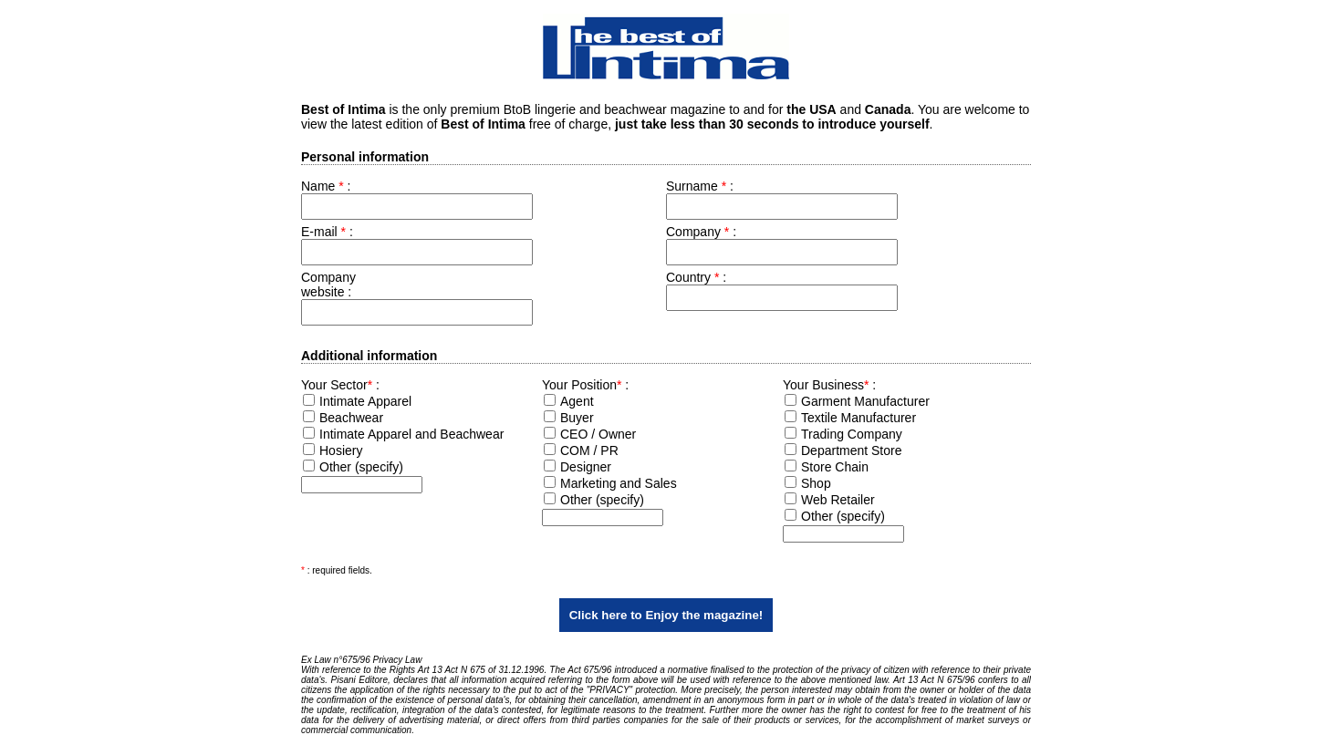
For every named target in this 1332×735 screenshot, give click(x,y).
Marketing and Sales (618, 483)
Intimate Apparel (365, 401)
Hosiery (340, 450)
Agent (577, 401)
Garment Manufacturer (865, 401)
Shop (816, 483)
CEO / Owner (598, 434)
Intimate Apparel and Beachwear (411, 434)
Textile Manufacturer (858, 417)
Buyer (577, 417)
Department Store (851, 450)
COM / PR (589, 450)
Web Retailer (838, 499)
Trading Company (851, 434)
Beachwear (351, 417)
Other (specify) (361, 467)
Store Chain (835, 467)
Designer (585, 467)
